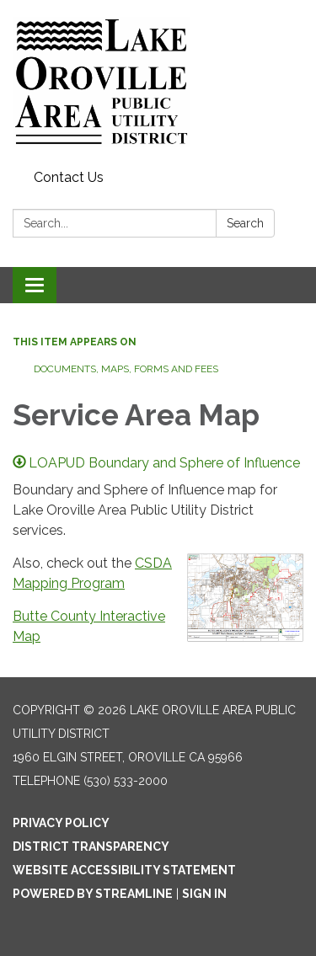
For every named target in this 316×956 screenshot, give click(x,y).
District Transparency (91, 846)
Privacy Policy (61, 823)
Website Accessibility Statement (124, 870)
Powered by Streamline (93, 893)
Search (245, 223)
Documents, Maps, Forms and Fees (126, 369)
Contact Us (69, 177)
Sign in (204, 893)
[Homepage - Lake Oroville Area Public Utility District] (158, 82)
